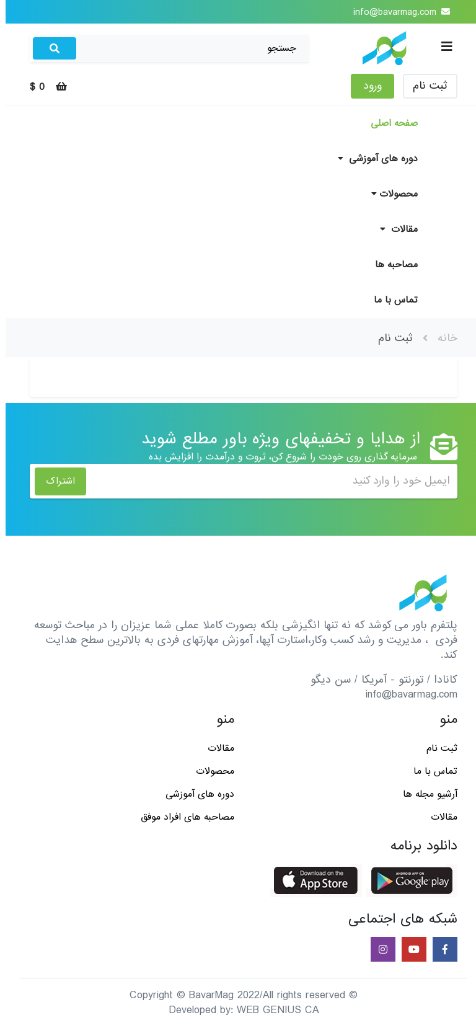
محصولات (389, 194)
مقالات (393, 229)
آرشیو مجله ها (424, 794)
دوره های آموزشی (372, 158)
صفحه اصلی (388, 123)
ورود (367, 86)
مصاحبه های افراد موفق (182, 817)
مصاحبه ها (390, 264)
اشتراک (54, 481)
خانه (442, 338)
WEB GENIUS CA (272, 1010)
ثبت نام (424, 86)
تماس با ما (390, 300)
